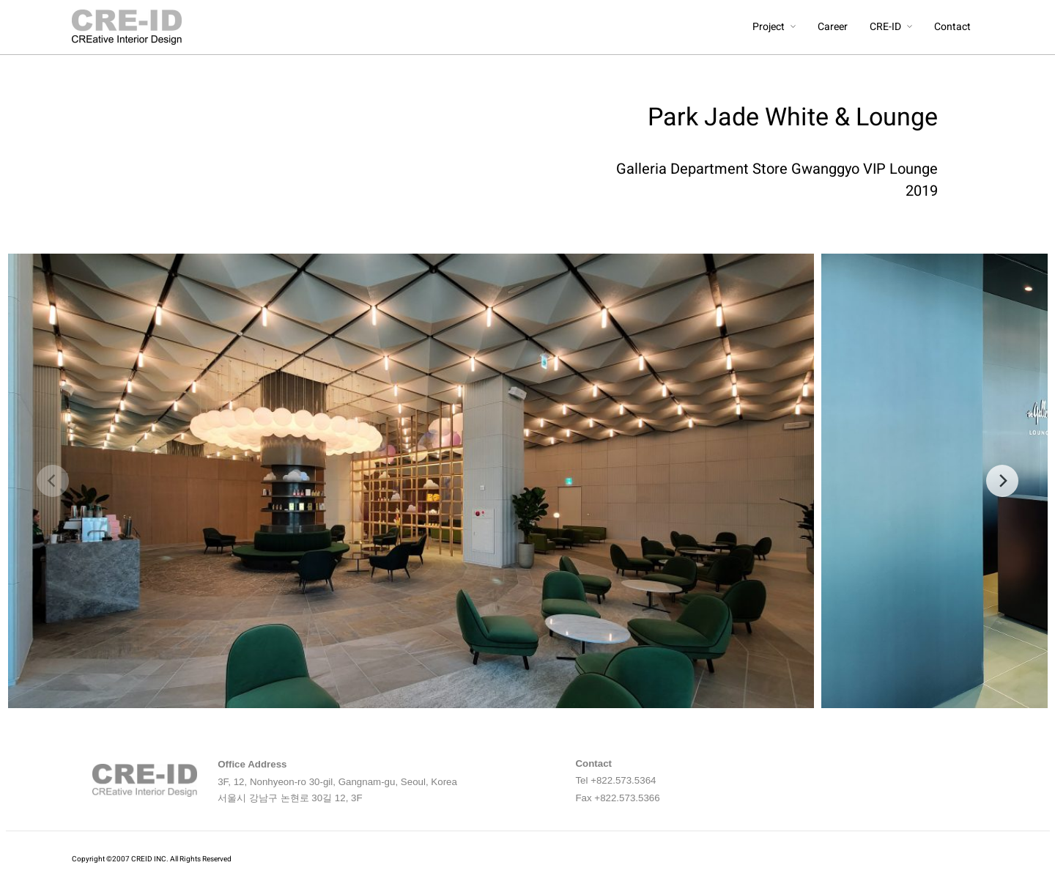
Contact (952, 26)
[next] (1002, 481)
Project (768, 26)
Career (833, 26)
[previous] (53, 481)
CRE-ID (885, 26)
